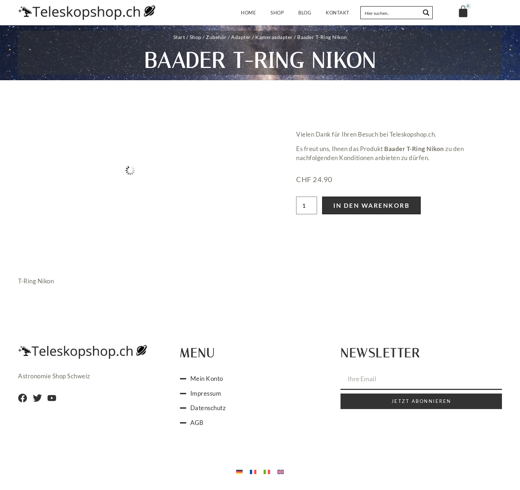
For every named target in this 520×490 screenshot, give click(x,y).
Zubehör (216, 37)
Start (179, 37)
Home (248, 13)
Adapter (241, 37)
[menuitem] (239, 471)
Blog (304, 13)
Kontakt (338, 13)
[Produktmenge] (306, 205)
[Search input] (391, 12)
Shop (277, 13)
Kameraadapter (274, 37)
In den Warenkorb (371, 205)
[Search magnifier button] (426, 13)
